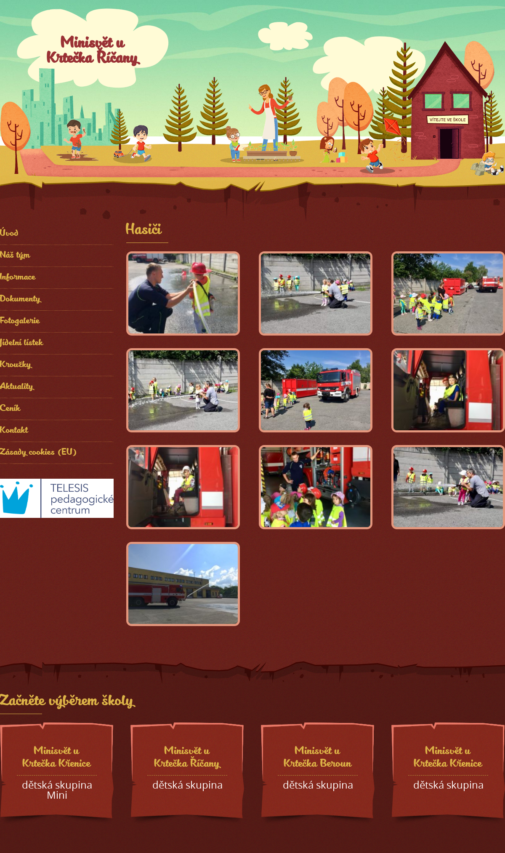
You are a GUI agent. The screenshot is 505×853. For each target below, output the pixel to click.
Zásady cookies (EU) (38, 453)
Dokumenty (20, 299)
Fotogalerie (20, 321)
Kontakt (14, 431)
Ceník (10, 409)
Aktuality (17, 387)
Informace (18, 278)
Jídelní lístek (21, 343)
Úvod (9, 234)
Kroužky (16, 365)
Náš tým (15, 256)
